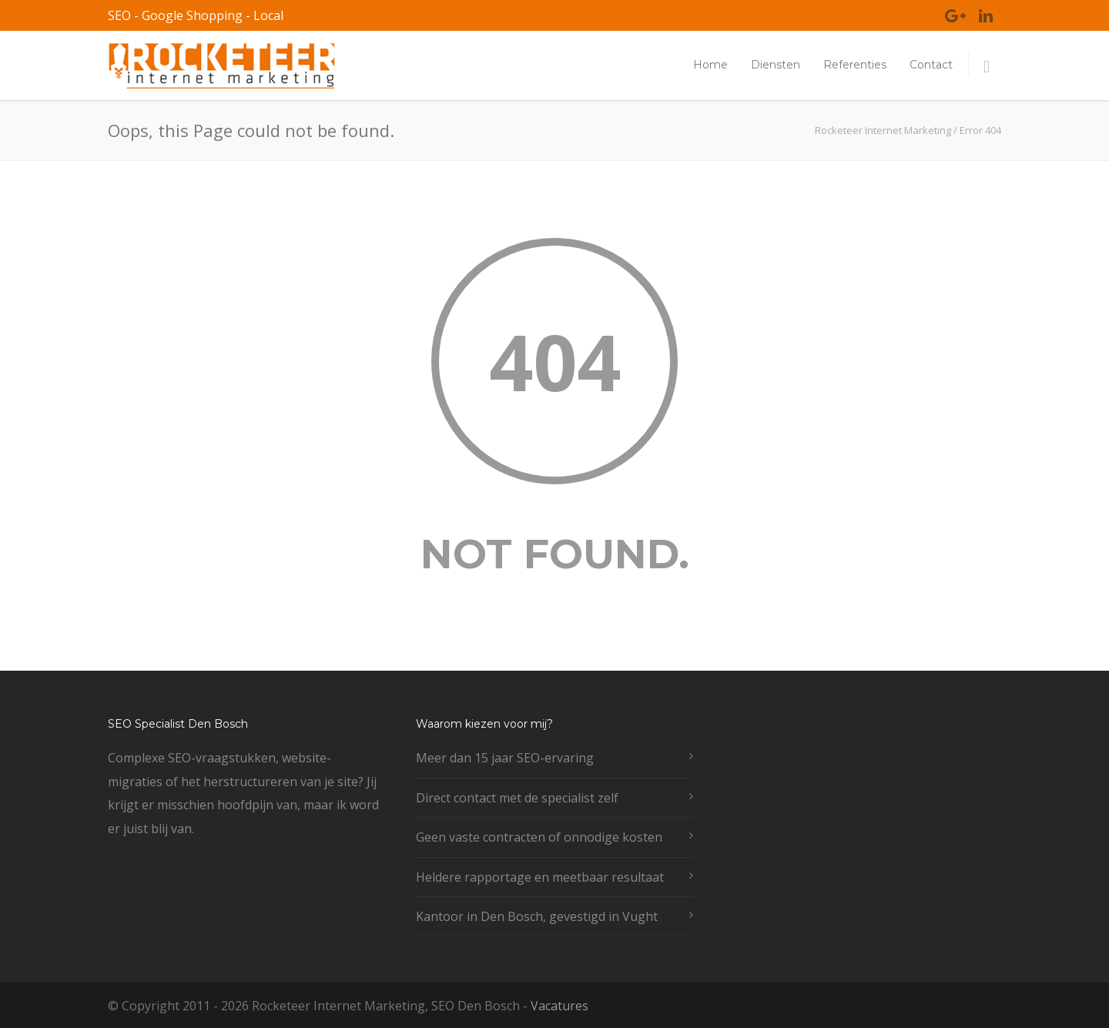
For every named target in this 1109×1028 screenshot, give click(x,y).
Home (710, 65)
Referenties (854, 65)
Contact (931, 65)
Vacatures (559, 1005)
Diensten (775, 65)
